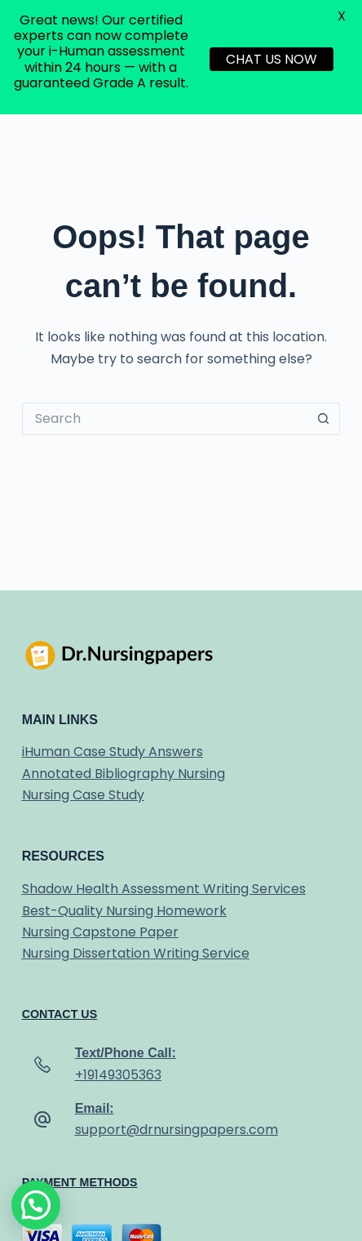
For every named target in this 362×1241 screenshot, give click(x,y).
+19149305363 (118, 1074)
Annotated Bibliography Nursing (123, 773)
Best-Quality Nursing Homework (124, 910)
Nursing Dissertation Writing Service (135, 953)
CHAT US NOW (271, 59)
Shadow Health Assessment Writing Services (164, 888)
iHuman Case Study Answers (112, 751)
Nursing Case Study (83, 794)
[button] (35, 1205)
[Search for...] (165, 419)
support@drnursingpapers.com (176, 1129)
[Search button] (323, 419)
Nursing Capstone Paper (100, 932)
